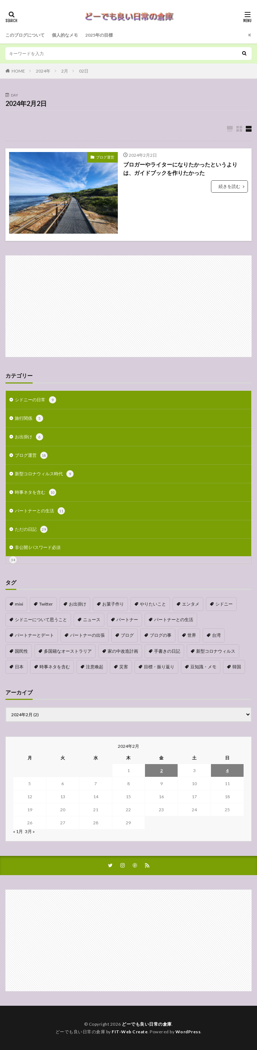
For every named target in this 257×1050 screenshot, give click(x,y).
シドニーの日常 (35, 399)
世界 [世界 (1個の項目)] (191, 635)
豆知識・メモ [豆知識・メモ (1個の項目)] (203, 666)
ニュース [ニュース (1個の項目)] (91, 619)
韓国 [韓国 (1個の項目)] (236, 666)
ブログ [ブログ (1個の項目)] (127, 635)
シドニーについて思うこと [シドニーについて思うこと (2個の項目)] (41, 619)
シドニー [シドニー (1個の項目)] (224, 604)
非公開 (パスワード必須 (38, 547)
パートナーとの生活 (40, 510)
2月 (64, 71)
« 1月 (18, 831)
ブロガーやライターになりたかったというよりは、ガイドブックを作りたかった (180, 168)
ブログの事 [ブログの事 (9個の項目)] (160, 635)
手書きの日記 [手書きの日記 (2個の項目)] (167, 651)
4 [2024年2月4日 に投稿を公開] (227, 770)
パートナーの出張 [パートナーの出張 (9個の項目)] (87, 635)
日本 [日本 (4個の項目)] (19, 666)
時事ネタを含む (35, 492)
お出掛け (29, 436)
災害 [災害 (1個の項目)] (123, 666)
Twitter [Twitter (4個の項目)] (46, 604)
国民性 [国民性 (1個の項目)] (21, 651)
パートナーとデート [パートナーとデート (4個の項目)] (34, 635)
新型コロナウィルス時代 (44, 473)
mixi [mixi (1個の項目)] (19, 604)
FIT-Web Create (130, 1031)
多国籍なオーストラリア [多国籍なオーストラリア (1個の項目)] (68, 651)
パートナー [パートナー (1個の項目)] (127, 619)
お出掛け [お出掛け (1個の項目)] (77, 604)
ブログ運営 (105, 157)
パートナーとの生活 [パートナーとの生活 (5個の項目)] (173, 619)
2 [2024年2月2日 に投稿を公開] (161, 770)
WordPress (188, 1031)
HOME (18, 71)
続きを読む (229, 186)
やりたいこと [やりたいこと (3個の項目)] (153, 604)
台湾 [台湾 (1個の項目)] (216, 635)
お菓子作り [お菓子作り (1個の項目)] (113, 604)
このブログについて (25, 35)
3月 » (30, 831)
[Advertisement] (128, 306)
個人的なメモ (65, 35)
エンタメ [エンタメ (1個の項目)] (190, 604)
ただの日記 (31, 529)
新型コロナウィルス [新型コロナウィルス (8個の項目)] (215, 651)
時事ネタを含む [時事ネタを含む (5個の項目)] (55, 666)
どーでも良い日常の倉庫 (147, 1024)
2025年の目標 (99, 35)
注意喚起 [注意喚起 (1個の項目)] (94, 666)
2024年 (43, 71)
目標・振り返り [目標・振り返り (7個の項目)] (159, 666)
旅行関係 (29, 418)
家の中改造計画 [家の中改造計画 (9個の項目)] (123, 651)
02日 (83, 71)
